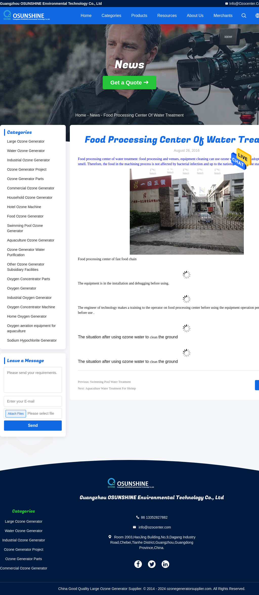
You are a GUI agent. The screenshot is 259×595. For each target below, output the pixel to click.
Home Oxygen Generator (27, 316)
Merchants (223, 15)
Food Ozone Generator (25, 216)
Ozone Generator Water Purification (26, 252)
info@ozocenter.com (154, 527)
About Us (195, 15)
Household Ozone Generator (29, 197)
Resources (167, 15)
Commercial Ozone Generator (30, 188)
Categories (111, 15)
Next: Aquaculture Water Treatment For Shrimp (107, 388)
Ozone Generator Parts (25, 179)
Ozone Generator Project (27, 169)
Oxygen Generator (21, 288)
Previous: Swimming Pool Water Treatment (104, 382)
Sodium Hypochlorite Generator (32, 340)
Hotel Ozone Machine (24, 207)
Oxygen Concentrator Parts (28, 279)
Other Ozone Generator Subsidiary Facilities (25, 267)
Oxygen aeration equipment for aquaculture (31, 328)
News (95, 115)
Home (86, 15)
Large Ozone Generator (26, 141)
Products (139, 15)
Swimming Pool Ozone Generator (25, 228)
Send (33, 425)
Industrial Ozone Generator (28, 160)
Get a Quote (126, 82)
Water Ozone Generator (26, 151)
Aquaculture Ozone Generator (30, 240)
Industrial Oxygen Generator (29, 298)
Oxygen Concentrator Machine (31, 307)
